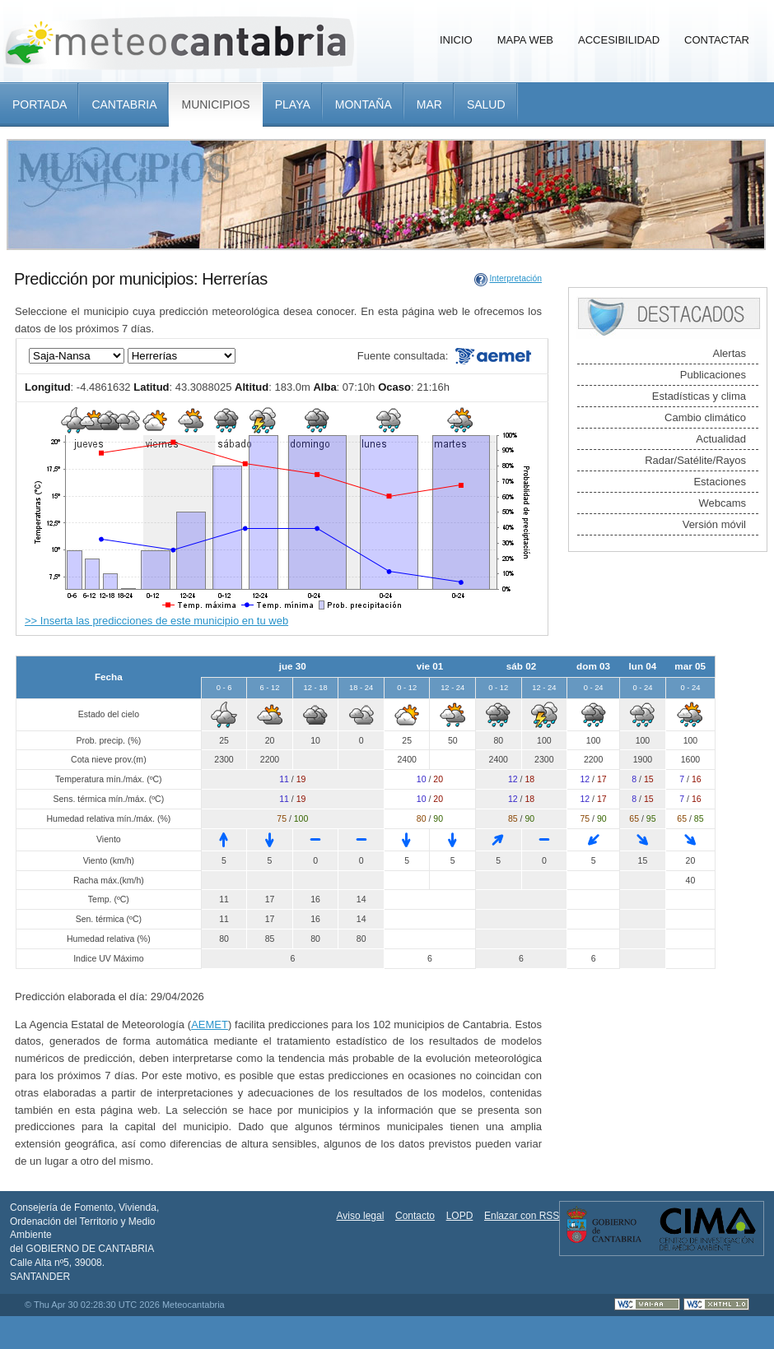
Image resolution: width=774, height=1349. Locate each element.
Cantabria (123, 104)
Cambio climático (705, 417)
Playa (292, 104)
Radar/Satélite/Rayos (695, 460)
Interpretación (515, 278)
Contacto (415, 1216)
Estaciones (719, 481)
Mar (429, 104)
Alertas (729, 353)
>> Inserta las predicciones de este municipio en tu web (156, 620)
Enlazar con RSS (521, 1216)
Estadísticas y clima (699, 396)
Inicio (456, 40)
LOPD (459, 1216)
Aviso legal (361, 1216)
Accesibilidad (619, 40)
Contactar (716, 40)
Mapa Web (525, 40)
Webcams (722, 503)
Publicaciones (713, 375)
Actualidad (721, 439)
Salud (486, 104)
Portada (39, 104)
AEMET (209, 1024)
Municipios (215, 104)
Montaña (363, 104)
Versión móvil (714, 524)
